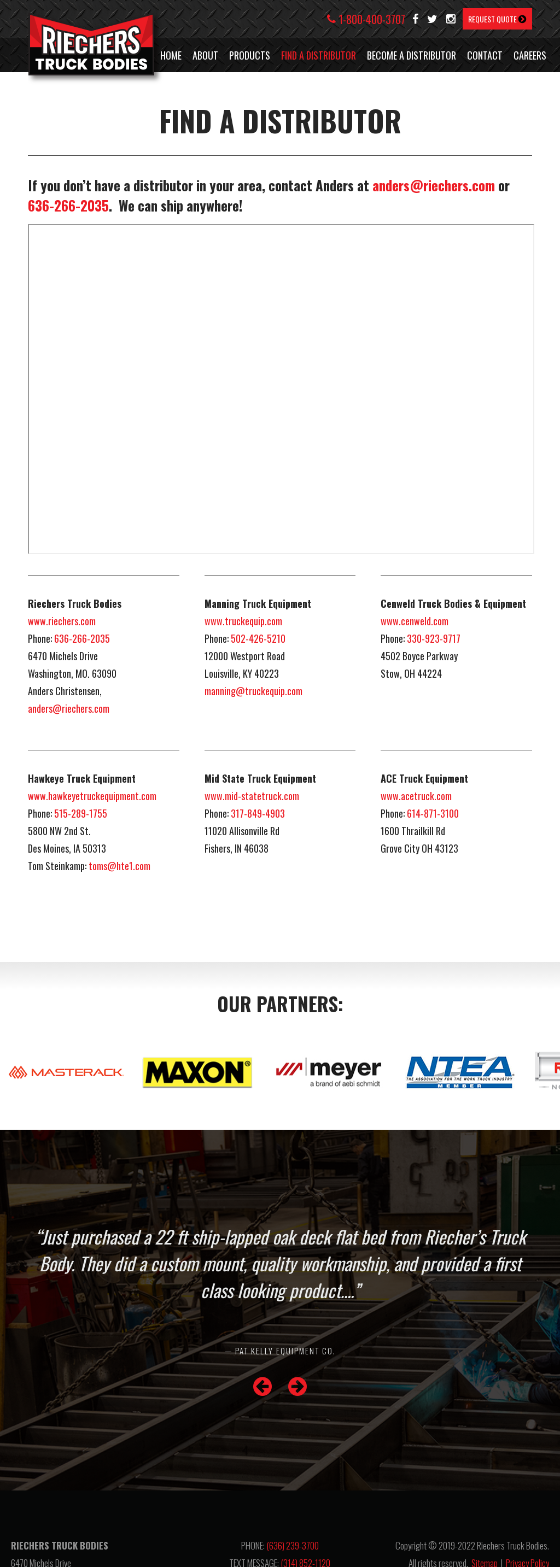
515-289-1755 (80, 813)
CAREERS (530, 55)
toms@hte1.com (119, 866)
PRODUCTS (249, 55)
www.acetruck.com (416, 796)
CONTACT (485, 55)
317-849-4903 (258, 813)
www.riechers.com (62, 621)
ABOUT (205, 55)
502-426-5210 (258, 638)
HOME (171, 55)
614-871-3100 (433, 813)
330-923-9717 (433, 638)
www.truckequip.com (243, 621)
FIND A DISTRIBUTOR (318, 55)
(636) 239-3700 (292, 1545)
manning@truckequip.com (253, 691)
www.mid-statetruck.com (252, 796)
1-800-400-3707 (366, 19)
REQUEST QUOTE (497, 19)
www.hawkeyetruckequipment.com (92, 796)
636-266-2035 (68, 205)
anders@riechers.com (433, 185)
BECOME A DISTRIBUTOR (411, 55)
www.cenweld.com (414, 621)
